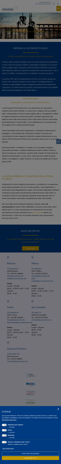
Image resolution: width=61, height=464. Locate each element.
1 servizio (11, 427)
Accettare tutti (30, 458)
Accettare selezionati (30, 453)
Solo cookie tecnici (8, 448)
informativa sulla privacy (9, 420)
